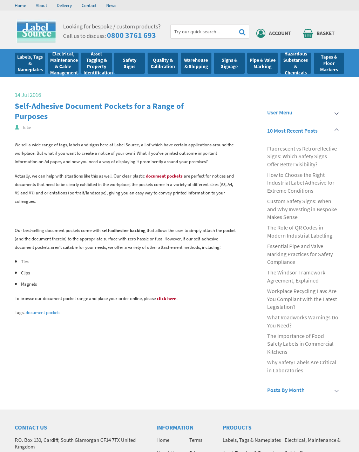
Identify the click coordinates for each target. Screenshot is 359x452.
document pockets (164, 176)
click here (166, 298)
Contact (89, 5)
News (111, 5)
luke (27, 128)
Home (20, 5)
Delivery (64, 5)
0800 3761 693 (131, 35)
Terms (195, 440)
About (41, 5)
